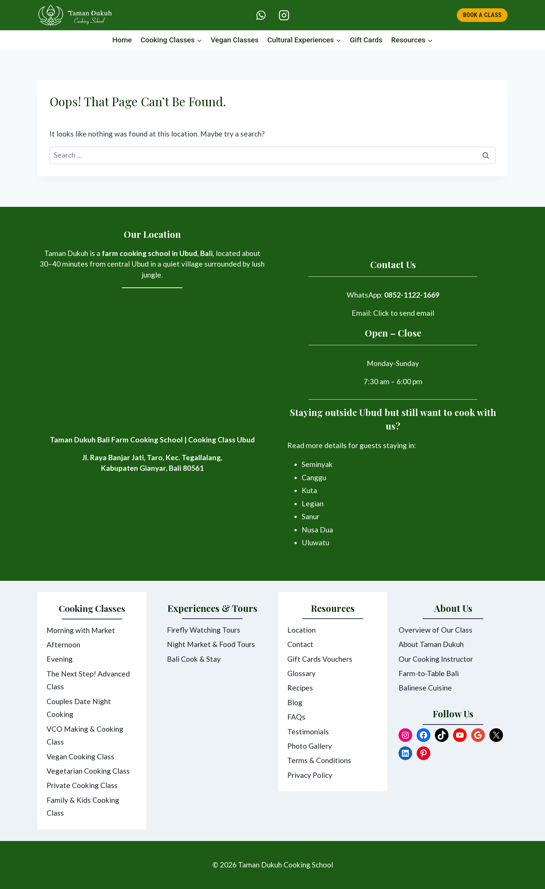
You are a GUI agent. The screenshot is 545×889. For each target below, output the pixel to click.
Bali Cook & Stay (194, 659)
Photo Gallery (309, 746)
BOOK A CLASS (482, 15)
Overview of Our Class (435, 630)
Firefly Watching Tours (203, 630)
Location (301, 630)
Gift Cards (366, 40)
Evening (60, 659)
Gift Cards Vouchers (319, 659)
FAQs (296, 717)
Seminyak (317, 464)
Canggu (314, 477)
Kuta (309, 490)
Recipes (300, 688)
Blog (294, 702)
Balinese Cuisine (425, 688)
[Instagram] (284, 15)
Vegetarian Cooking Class (88, 770)
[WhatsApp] (261, 15)
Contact (300, 644)
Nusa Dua (317, 530)
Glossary (301, 673)
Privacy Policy (309, 775)
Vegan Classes (235, 40)
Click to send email (403, 313)
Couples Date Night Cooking (79, 708)
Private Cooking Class (82, 785)
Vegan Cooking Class (80, 756)
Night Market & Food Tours (211, 644)
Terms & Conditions (319, 760)
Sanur (310, 516)
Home (122, 40)
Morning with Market (81, 630)
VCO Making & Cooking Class (85, 735)
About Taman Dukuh (431, 644)
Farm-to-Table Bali (429, 673)
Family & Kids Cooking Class (83, 807)
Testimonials (308, 731)
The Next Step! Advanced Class (88, 680)
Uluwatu (315, 542)
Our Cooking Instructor (436, 659)
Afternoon (63, 644)
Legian (313, 504)
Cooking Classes (92, 608)
